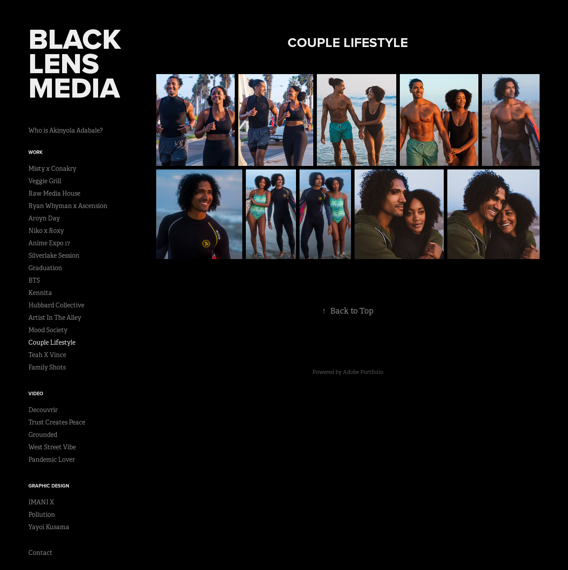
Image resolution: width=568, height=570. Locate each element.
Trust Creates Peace (56, 422)
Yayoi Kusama (48, 527)
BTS (34, 280)
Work (35, 152)
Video (35, 393)
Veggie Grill (44, 181)
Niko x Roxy (46, 231)
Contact (40, 553)
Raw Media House (54, 193)
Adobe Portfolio (363, 372)
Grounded (42, 435)
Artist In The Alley (54, 318)
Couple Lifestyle (51, 342)
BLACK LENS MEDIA (78, 63)
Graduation (45, 268)
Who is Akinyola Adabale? (65, 130)
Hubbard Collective (56, 305)
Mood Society (47, 330)
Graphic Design (48, 485)
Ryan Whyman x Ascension (67, 206)
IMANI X (41, 502)
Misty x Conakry (52, 169)
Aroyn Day (44, 218)
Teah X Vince (47, 355)
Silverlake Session (53, 255)
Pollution (41, 515)
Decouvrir (43, 410)
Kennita (40, 293)
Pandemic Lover (51, 460)
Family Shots (47, 367)
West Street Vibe (52, 447)
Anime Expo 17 (49, 243)
